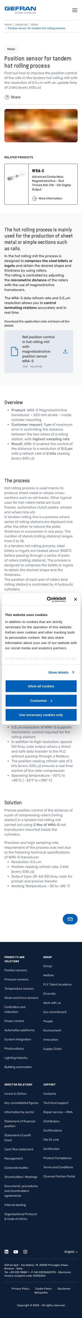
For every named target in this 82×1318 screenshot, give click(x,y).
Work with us (52, 1003)
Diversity (49, 994)
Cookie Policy (43, 1288)
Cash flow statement (18, 1149)
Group (47, 966)
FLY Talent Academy (57, 984)
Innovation (50, 1040)
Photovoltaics (14, 1049)
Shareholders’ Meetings (20, 1177)
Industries (21, 24)
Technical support (55, 1103)
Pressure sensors (16, 979)
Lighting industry (16, 1058)
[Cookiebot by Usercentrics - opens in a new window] (49, 599)
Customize (41, 700)
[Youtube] (18, 1251)
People (48, 1021)
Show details (58, 672)
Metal (11, 49)
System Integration (17, 1039)
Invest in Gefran (15, 1094)
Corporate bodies (16, 1168)
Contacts (49, 1094)
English (70, 1252)
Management (13, 1158)
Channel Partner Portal (59, 1176)
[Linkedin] (8, 1251)
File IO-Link (51, 1140)
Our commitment (54, 1012)
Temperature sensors (19, 989)
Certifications (52, 1130)
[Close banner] (75, 599)
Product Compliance (57, 1158)
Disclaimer (64, 1288)
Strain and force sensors (21, 998)
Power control (14, 1021)
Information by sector (19, 1112)
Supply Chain (52, 1049)
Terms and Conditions (58, 1167)
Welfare (48, 975)
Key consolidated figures (21, 1103)
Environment (52, 1030)
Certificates (51, 1149)
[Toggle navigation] (75, 10)
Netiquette (41, 1292)
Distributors (51, 1121)
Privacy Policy (21, 1288)
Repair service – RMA (58, 1112)
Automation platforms (19, 1030)
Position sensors (15, 970)
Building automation (18, 1067)
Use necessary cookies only (41, 715)
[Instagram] (27, 1251)
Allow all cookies (41, 686)
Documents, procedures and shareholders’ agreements (21, 1191)
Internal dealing (15, 1205)
